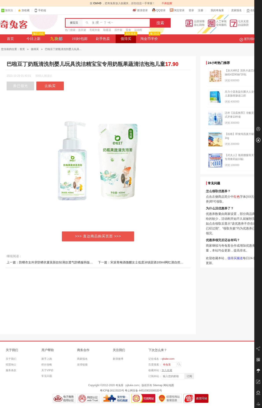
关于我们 (11, 358)
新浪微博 (118, 358)
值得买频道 (235, 258)
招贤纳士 (11, 364)
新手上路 (46, 358)
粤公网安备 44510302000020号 (143, 390)
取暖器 (107, 30)
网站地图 (168, 385)
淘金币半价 (149, 37)
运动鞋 (138, 30)
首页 (10, 39)
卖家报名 (236, 10)
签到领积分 (250, 38)
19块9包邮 (80, 39)
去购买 (50, 86)
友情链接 (82, 364)
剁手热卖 (103, 39)
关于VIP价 (47, 370)
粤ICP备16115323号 (112, 390)
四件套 (118, 30)
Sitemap (157, 385)
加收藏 (26, 10)
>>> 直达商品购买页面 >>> (98, 236)
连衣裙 (82, 30)
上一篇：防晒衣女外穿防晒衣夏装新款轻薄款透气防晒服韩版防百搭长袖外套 (59, 262)
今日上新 (35, 37)
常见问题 (46, 376)
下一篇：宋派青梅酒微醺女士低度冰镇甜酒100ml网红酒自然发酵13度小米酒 (150, 262)
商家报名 (82, 358)
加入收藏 (167, 370)
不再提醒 (167, 3)
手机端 (40, 10)
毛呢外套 (94, 30)
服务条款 (11, 370)
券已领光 (20, 86)
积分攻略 (46, 364)
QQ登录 (159, 10)
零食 (128, 30)
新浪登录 (140, 10)
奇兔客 (14, 24)
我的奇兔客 (217, 10)
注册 (200, 10)
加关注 (7, 10)
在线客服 (253, 10)
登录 (191, 10)
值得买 (128, 37)
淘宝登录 (177, 10)
